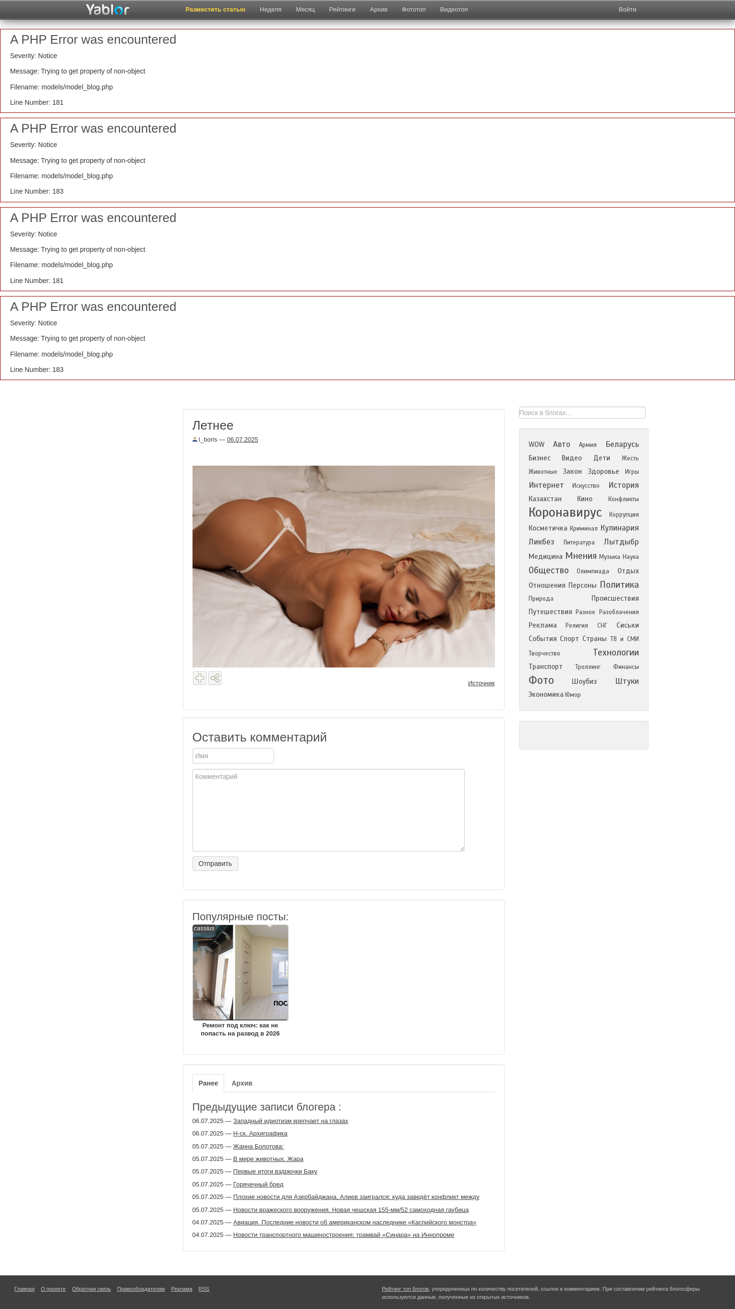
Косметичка (548, 528)
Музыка (609, 557)
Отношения (547, 585)
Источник (481, 683)
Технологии (616, 652)
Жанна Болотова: (258, 1146)
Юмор (573, 695)
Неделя (270, 9)
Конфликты (623, 499)
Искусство (586, 486)
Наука (631, 557)
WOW (536, 444)
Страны (594, 638)
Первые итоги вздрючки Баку (275, 1171)
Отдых (628, 571)
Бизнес (540, 458)
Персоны (582, 585)
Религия (577, 626)
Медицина (546, 556)
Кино (584, 498)
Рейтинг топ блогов (405, 1289)
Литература (579, 542)
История (623, 485)
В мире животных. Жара (268, 1158)
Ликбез (541, 542)
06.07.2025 (242, 439)
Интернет (546, 485)
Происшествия (615, 598)
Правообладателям (141, 1289)
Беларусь (622, 444)
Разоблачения (619, 612)
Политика (619, 584)
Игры (632, 472)
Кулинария (619, 528)
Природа (541, 599)
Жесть (630, 458)
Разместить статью (216, 9)
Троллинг (588, 667)
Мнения (581, 555)
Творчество (544, 653)
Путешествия (550, 611)
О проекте (53, 1289)
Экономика (546, 694)
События (543, 638)
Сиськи (627, 625)
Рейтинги (342, 9)
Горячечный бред (258, 1184)
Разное (585, 612)
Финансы (626, 667)
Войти (627, 9)
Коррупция (624, 515)
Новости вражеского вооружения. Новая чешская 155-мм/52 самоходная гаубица (351, 1209)
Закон (572, 471)
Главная (24, 1289)
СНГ (602, 626)
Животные (543, 472)
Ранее (208, 1083)
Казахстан (545, 498)
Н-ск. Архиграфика (260, 1133)
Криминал (584, 528)
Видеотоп (454, 9)
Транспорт (546, 666)
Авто (561, 444)
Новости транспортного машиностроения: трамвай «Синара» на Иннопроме (343, 1234)
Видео (572, 458)
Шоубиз (584, 681)
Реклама (543, 625)
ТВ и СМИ (624, 639)
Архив (378, 9)
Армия (588, 445)
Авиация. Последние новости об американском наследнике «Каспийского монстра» (355, 1222)
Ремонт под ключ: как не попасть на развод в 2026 (241, 981)
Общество (549, 570)
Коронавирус (565, 512)
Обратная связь (91, 1289)
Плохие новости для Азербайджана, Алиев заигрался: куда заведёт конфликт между (356, 1196)
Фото (541, 680)
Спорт (569, 638)
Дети (601, 458)
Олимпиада (593, 571)
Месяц (305, 9)
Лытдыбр (621, 542)
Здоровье (603, 471)
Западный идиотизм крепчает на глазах (291, 1120)
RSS (204, 1289)
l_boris (205, 439)
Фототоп (414, 9)
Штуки (627, 681)
